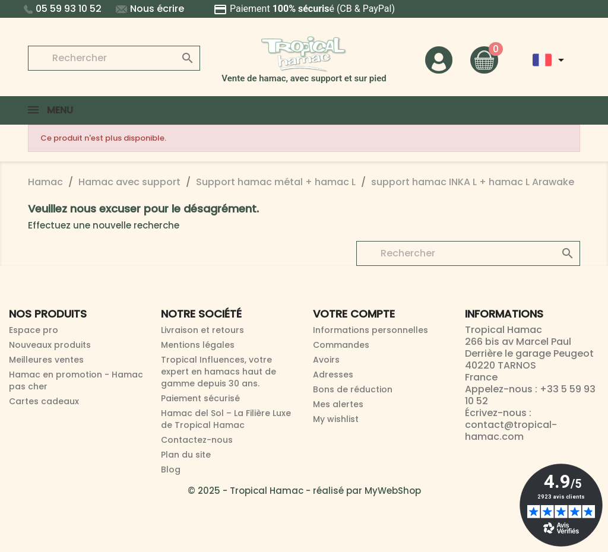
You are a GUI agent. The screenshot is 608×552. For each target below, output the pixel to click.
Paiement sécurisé (200, 398)
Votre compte (354, 313)
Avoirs (326, 360)
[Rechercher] (114, 58)
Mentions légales (198, 345)
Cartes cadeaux (44, 401)
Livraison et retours (202, 330)
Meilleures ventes (46, 360)
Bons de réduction (352, 389)
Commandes (341, 345)
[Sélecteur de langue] (550, 59)
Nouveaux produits (50, 345)
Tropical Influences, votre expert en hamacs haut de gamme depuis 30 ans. (218, 371)
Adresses (333, 374)
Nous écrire (150, 8)
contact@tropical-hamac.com (511, 430)
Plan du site (186, 455)
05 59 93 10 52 (63, 8)
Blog (170, 469)
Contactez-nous (197, 440)
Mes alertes (338, 404)
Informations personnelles (370, 330)
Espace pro (33, 330)
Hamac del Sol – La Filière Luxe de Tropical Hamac (226, 419)
